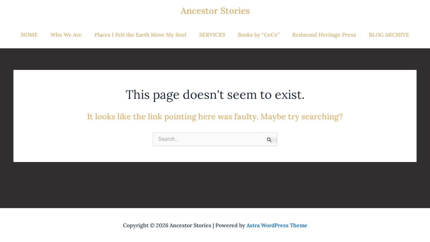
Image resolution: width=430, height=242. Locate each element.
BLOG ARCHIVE (383, 34)
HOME (35, 34)
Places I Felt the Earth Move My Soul (142, 34)
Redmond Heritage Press (320, 34)
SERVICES (212, 34)
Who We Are (70, 34)
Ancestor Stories (215, 10)
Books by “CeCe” (256, 34)
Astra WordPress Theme (277, 225)
